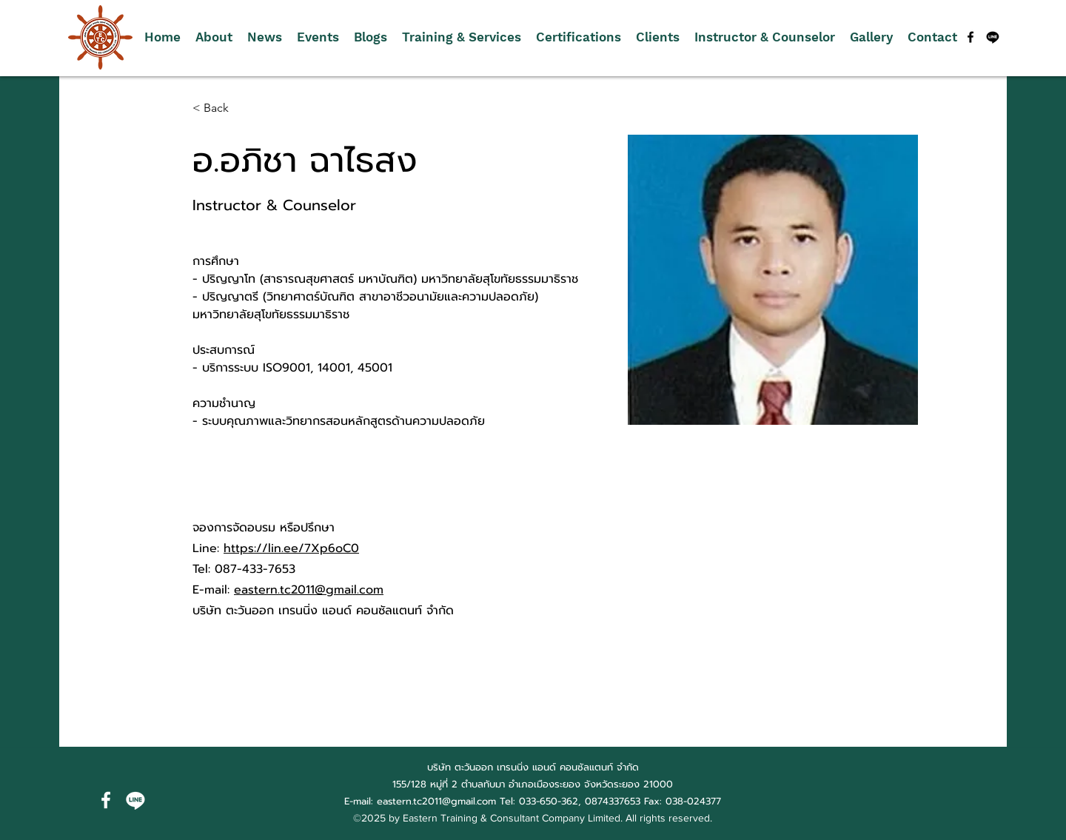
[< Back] (221, 108)
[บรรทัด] (992, 37)
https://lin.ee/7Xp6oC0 (291, 548)
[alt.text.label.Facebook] (970, 37)
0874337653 (612, 801)
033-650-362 (548, 801)
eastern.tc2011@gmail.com (308, 590)
